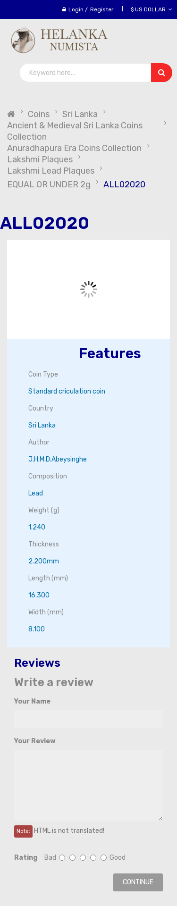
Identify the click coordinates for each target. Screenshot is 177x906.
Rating (25, 858)
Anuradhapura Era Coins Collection (74, 148)
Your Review (35, 741)
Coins (39, 114)
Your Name (32, 701)
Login (76, 9)
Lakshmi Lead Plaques (50, 171)
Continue (138, 882)
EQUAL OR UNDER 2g (49, 184)
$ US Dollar (151, 9)
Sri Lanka (80, 114)
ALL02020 (124, 184)
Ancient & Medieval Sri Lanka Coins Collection (75, 131)
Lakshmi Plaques (40, 159)
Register (102, 9)
